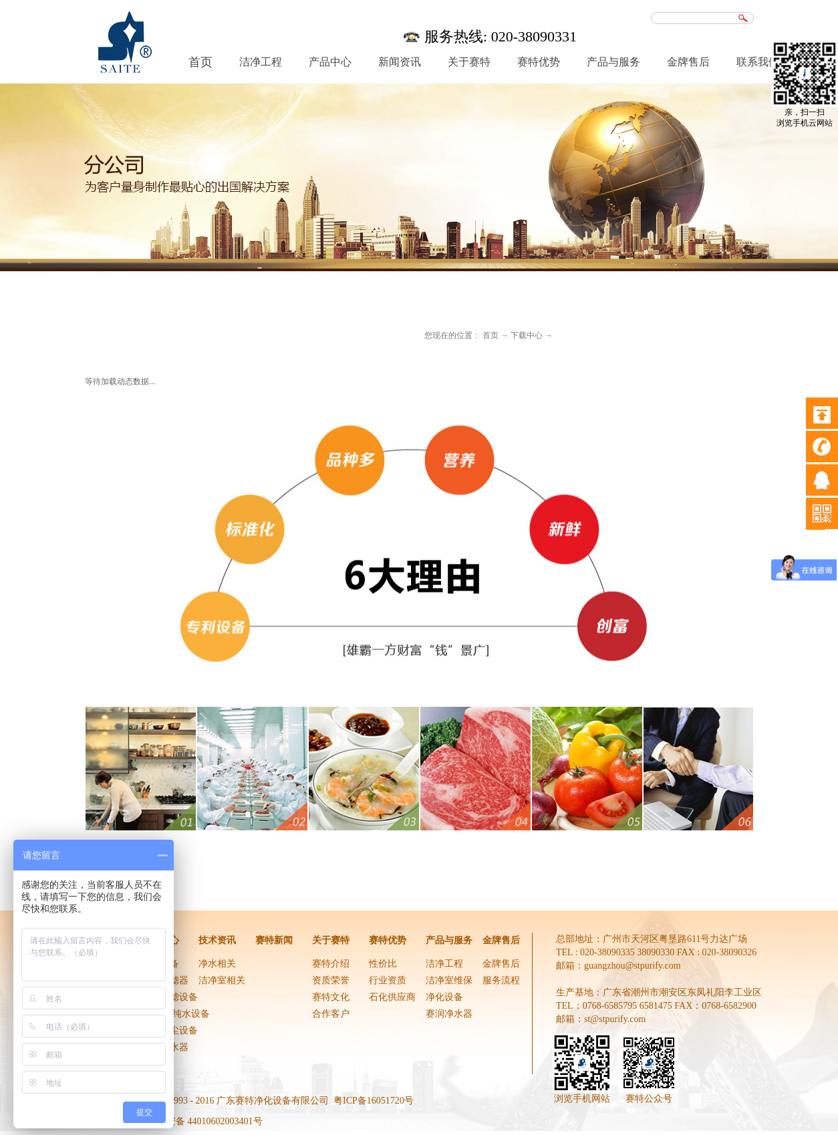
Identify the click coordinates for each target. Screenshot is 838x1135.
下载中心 (527, 335)
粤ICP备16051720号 (373, 1101)
